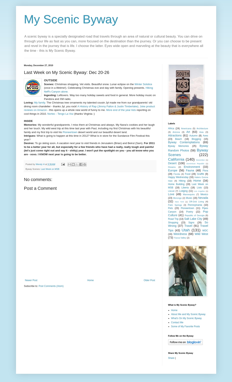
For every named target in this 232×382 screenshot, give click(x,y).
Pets (170, 208)
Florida (177, 174)
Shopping (173, 222)
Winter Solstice (143, 84)
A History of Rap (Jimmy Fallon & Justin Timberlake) (107, 106)
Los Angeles (199, 191)
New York (179, 202)
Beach (178, 139)
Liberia (185, 187)
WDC (205, 230)
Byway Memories (178, 146)
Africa (171, 128)
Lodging (183, 191)
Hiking (182, 180)
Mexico (204, 194)
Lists (199, 187)
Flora (205, 170)
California (176, 159)
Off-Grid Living (196, 201)
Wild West (201, 234)
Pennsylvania (195, 205)
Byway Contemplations (184, 142)
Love (171, 194)
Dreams (172, 167)
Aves (205, 135)
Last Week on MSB (50, 169)
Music (189, 198)
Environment (192, 166)
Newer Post (31, 280)
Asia (201, 132)
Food (187, 174)
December (200, 160)
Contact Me (177, 322)
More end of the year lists (121, 109)
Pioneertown (70, 132)
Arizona (176, 132)
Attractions (175, 135)
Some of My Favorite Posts (185, 326)
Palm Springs (175, 205)
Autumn (193, 135)
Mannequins (189, 194)
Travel (188, 225)
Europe (172, 170)
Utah (186, 230)
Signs (191, 222)
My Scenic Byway (71, 19)
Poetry (189, 211)
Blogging (196, 139)
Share (171, 358)
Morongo (177, 198)
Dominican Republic (195, 163)
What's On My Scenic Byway (186, 318)
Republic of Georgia (195, 215)
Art (188, 131)
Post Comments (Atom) (51, 286)
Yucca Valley (180, 238)
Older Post (149, 280)
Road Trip (173, 219)
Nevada (203, 197)
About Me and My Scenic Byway (188, 314)
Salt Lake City (193, 218)
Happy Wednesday (178, 177)
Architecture (202, 128)
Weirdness (180, 234)
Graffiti (200, 174)
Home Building (176, 184)
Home (90, 280)
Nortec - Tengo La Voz (60, 113)
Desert (172, 163)
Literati (171, 191)
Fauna (190, 170)
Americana (186, 128)
